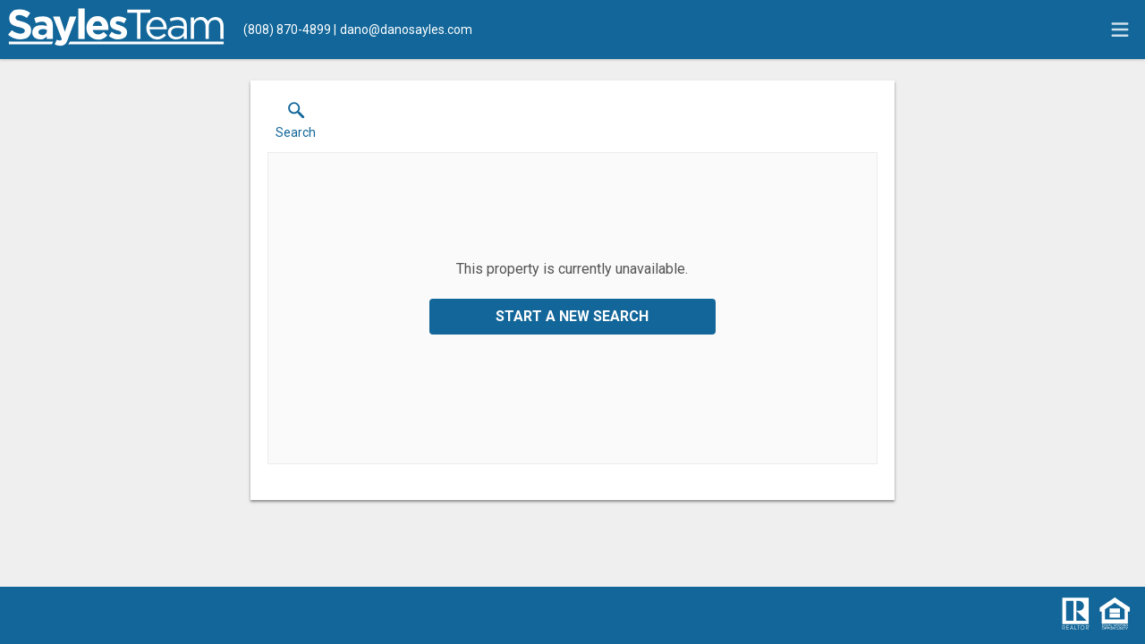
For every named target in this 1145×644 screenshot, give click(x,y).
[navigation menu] (1120, 29)
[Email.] (403, 29)
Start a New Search (572, 316)
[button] (295, 124)
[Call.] (287, 29)
